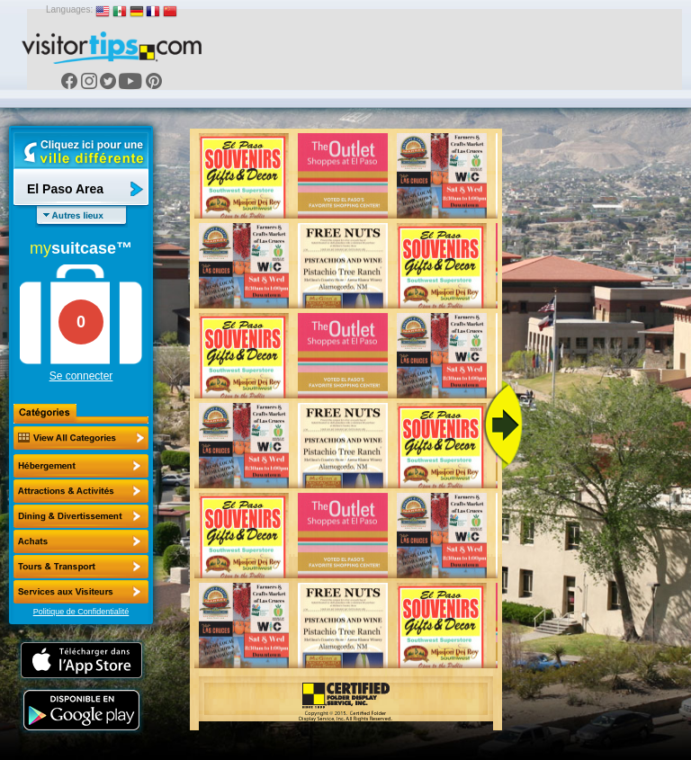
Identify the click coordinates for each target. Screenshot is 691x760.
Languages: (69, 9)
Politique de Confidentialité (81, 611)
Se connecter (81, 376)
